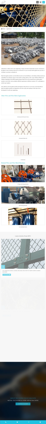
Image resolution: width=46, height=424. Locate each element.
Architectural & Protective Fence (23, 116)
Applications (9, 28)
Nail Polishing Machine (23, 205)
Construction (23, 159)
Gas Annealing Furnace (23, 226)
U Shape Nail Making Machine (23, 184)
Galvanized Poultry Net (23, 138)
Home (4, 28)
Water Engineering (16, 28)
